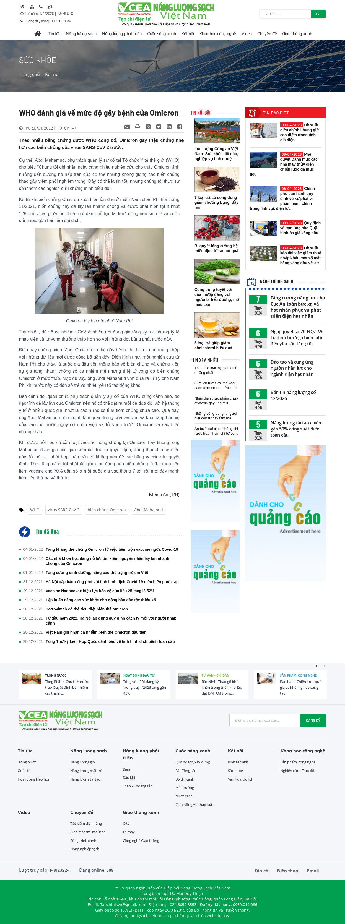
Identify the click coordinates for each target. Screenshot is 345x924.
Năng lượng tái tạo (85, 779)
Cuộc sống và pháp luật (194, 804)
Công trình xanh (83, 840)
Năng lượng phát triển (122, 33)
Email (313, 870)
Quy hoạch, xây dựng (192, 761)
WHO (35, 509)
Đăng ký (313, 720)
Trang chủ (29, 74)
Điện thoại (288, 870)
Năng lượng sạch (81, 33)
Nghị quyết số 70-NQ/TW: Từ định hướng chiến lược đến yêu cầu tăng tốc (297, 337)
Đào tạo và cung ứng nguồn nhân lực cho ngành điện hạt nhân (292, 368)
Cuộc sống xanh (161, 33)
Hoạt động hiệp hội (33, 779)
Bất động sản (186, 770)
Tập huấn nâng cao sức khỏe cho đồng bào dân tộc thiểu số (101, 600)
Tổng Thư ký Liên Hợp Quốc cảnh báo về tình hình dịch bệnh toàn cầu (110, 641)
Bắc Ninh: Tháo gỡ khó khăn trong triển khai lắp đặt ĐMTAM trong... (222, 687)
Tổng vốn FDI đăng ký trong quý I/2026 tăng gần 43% (144, 687)
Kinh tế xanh (238, 761)
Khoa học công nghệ (217, 33)
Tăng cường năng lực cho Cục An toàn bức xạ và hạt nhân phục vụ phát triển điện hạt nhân (298, 307)
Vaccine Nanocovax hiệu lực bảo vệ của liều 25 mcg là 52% (100, 591)
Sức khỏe (235, 770)
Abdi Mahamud (148, 509)
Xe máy (129, 831)
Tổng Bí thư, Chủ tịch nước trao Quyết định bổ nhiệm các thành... (67, 687)
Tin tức (54, 33)
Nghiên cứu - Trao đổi (298, 770)
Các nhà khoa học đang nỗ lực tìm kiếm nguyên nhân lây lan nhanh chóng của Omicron (107, 561)
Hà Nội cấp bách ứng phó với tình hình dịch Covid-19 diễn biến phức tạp (112, 582)
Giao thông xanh (297, 33)
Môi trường (184, 787)
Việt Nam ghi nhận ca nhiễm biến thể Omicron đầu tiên (96, 632)
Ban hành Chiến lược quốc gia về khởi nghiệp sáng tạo (301, 687)
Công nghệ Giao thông (141, 840)
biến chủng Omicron (107, 509)
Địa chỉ (262, 870)
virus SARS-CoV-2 (63, 509)
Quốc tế (24, 770)
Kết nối (187, 33)
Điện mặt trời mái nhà (87, 831)
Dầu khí (129, 777)
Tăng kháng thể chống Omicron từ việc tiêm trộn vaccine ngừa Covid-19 (112, 549)
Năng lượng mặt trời (86, 770)
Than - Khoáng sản (138, 786)
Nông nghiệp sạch (84, 848)
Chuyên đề (267, 33)
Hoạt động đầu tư (139, 675)
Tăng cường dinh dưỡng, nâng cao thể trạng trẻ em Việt (97, 572)
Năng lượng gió (82, 761)
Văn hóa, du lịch (240, 779)
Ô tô (126, 823)
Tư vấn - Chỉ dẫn (215, 675)
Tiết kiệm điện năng (86, 823)
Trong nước (55, 675)
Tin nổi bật (201, 112)
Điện (126, 769)
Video (247, 33)
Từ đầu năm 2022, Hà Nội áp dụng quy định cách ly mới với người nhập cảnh (111, 620)
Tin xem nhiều (205, 360)
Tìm (318, 14)
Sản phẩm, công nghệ (298, 675)
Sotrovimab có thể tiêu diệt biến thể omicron (87, 609)
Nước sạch (184, 796)
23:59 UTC (65, 13)
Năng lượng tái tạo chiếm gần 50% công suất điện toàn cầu (297, 429)
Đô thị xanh (184, 779)
